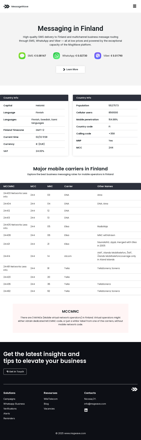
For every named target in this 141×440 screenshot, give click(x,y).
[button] (135, 6)
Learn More (70, 69)
